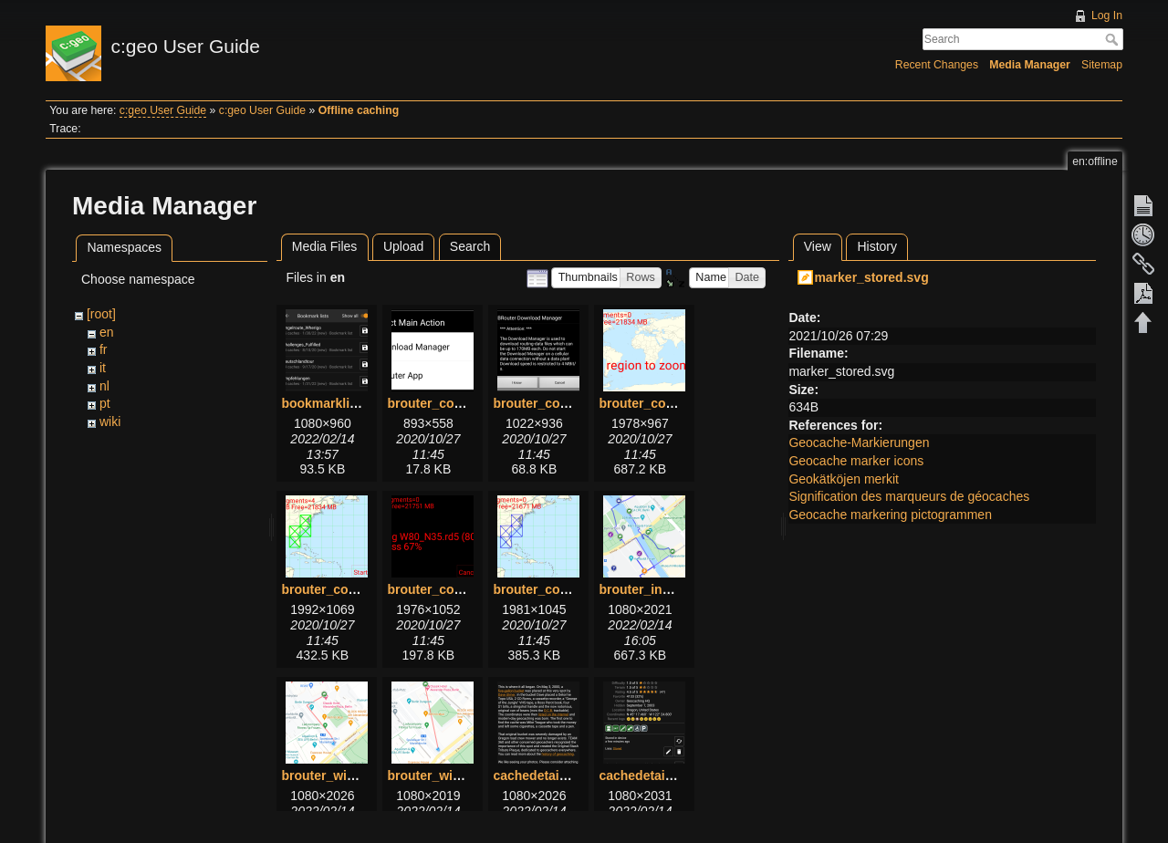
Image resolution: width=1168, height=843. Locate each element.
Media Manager (1029, 64)
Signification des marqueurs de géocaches (908, 496)
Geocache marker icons (855, 460)
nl (104, 386)
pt (104, 403)
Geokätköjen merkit (843, 479)
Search (1113, 39)
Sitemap (1101, 64)
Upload (403, 246)
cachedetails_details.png (674, 775)
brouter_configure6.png (565, 589)
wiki (109, 421)
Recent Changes (936, 64)
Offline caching (358, 110)
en (106, 332)
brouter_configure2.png (565, 403)
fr (103, 349)
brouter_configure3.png (671, 403)
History (877, 246)
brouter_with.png (333, 775)
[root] (101, 314)
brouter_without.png (449, 775)
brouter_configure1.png (459, 403)
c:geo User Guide (163, 110)
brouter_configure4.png (353, 589)
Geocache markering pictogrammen (890, 514)
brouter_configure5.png (459, 589)
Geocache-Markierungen (858, 442)
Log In (1106, 15)
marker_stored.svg (871, 277)
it (102, 367)
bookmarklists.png (337, 403)
